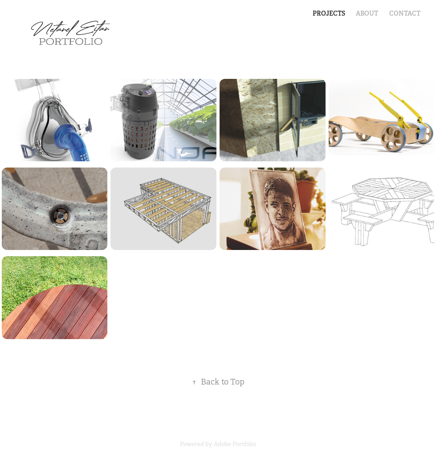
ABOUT (367, 13)
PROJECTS (329, 13)
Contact (404, 13)
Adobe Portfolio (235, 444)
